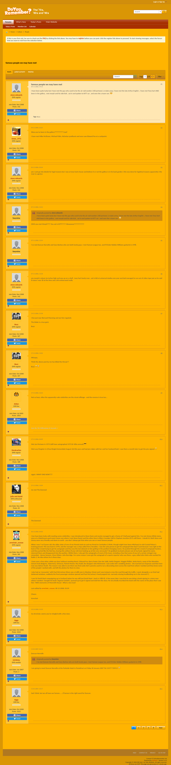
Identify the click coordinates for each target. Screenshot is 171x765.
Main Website (51, 22)
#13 (161, 610)
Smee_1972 (16, 138)
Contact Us (143, 753)
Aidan (16, 404)
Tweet (17, 114)
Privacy (152, 753)
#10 (161, 439)
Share (17, 110)
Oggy (16, 620)
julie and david (16, 496)
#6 (161, 274)
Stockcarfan (16, 450)
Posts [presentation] (9, 72)
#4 (161, 207)
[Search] (148, 12)
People (27, 32)
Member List (22, 27)
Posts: (15, 107)
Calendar (32, 27)
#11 (161, 486)
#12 (161, 532)
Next (160, 728)
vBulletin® (155, 760)
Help (134, 753)
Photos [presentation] (31, 72)
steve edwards (16, 95)
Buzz (16, 324)
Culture (19, 32)
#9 (161, 393)
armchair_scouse (16, 542)
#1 (161, 84)
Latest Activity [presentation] (19, 72)
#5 (161, 241)
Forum (13, 32)
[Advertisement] (85, 52)
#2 (161, 128)
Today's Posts (36, 22)
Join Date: (12, 104)
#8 (161, 353)
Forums (8, 22)
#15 (161, 689)
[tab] (9, 72)
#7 (161, 314)
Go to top (161, 753)
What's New (21, 22)
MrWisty (16, 660)
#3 (161, 168)
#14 (161, 649)
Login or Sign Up (159, 2)
